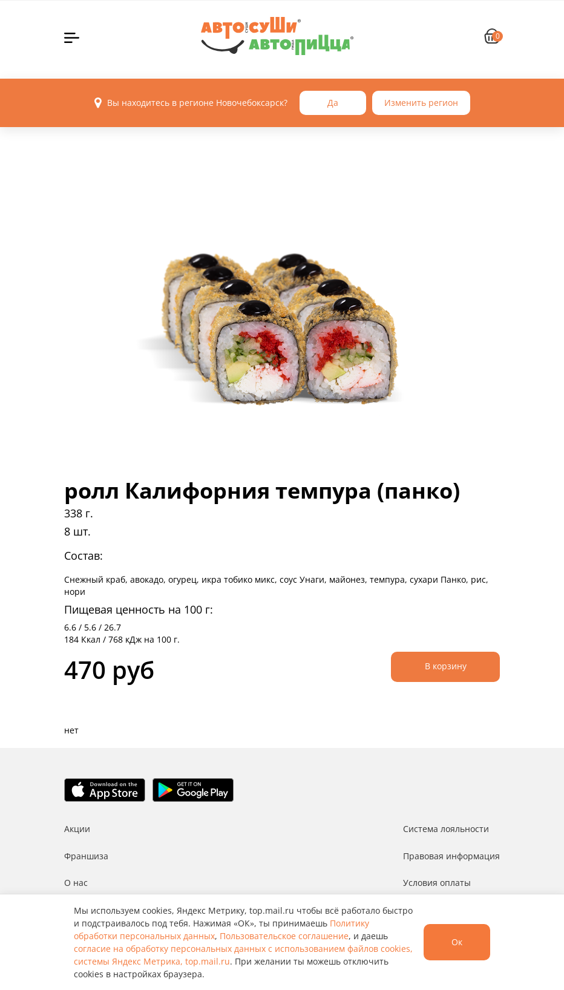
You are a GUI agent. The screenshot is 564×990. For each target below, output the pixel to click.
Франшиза (86, 856)
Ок (456, 942)
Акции (77, 828)
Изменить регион (421, 102)
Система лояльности (446, 828)
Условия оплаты (437, 882)
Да (332, 102)
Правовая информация (451, 856)
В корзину (446, 666)
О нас (76, 882)
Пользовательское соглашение (284, 936)
